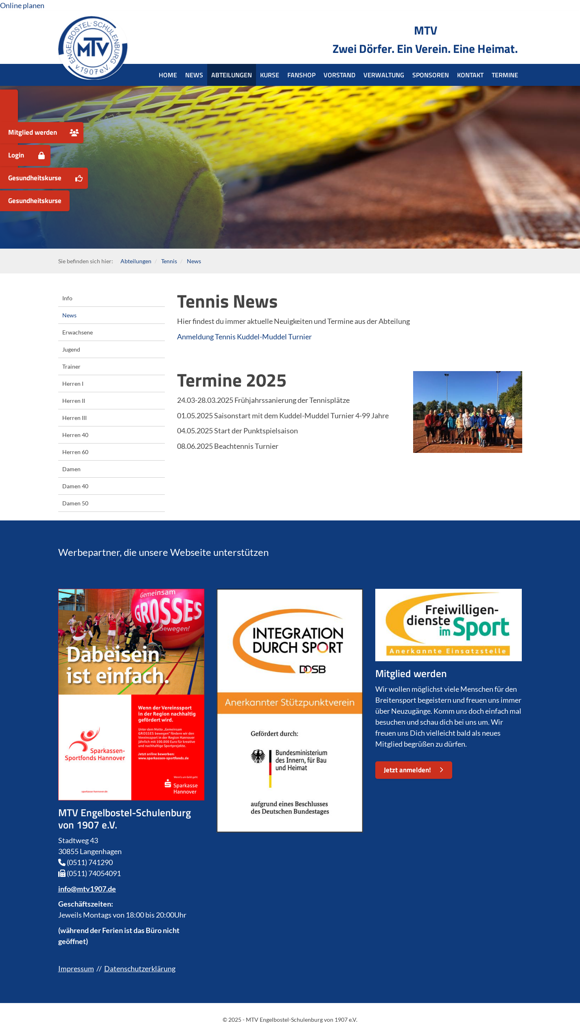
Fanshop (301, 75)
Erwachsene (77, 332)
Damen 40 (75, 486)
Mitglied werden (32, 132)
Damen (71, 469)
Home (168, 75)
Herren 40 (75, 434)
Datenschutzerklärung (139, 968)
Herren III (74, 417)
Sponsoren (430, 75)
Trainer (71, 366)
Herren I (72, 383)
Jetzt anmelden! (407, 770)
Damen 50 (75, 503)
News (194, 75)
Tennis (169, 261)
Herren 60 (75, 451)
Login (16, 155)
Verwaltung (383, 75)
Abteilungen (231, 75)
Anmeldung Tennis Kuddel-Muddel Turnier (244, 336)
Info (67, 298)
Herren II (73, 400)
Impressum (76, 968)
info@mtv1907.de (87, 888)
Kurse (269, 75)
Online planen (22, 5)
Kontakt (470, 75)
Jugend (71, 349)
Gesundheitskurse (34, 178)
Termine (505, 75)
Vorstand (339, 75)
